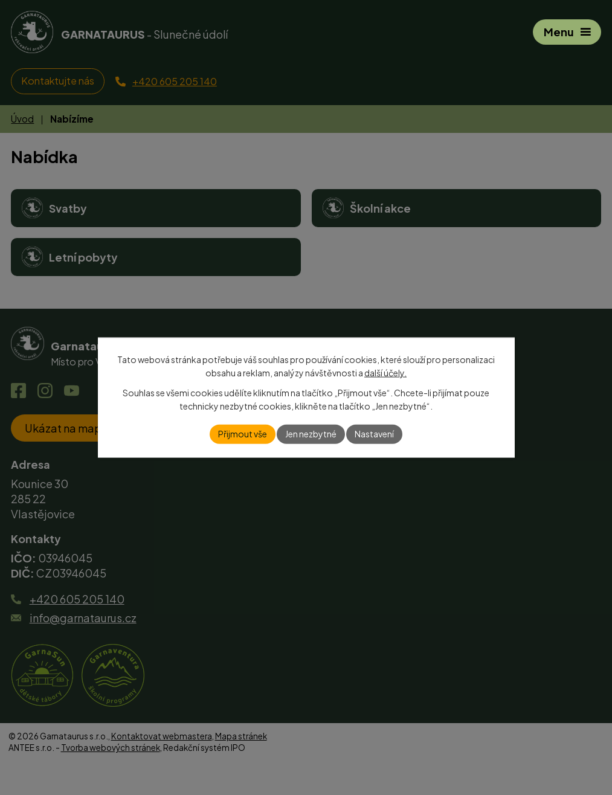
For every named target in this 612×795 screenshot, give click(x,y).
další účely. (385, 372)
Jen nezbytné (311, 433)
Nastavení (374, 433)
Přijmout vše (242, 433)
